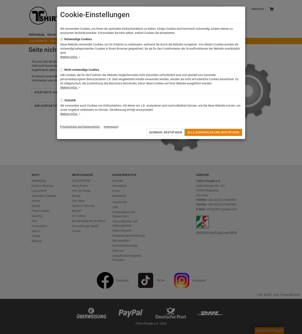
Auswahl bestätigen (165, 132)
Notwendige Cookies (78, 39)
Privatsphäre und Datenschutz (80, 126)
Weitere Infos (70, 57)
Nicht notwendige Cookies (81, 69)
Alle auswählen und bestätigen (213, 132)
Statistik (70, 100)
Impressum (111, 126)
